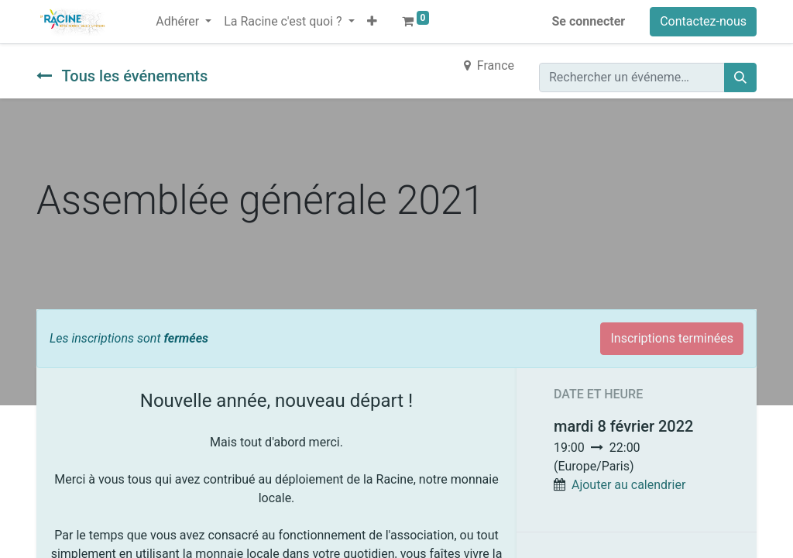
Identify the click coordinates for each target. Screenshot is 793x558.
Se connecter (589, 21)
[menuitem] (143, 12)
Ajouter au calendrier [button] (628, 484)
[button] (372, 21)
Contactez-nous (703, 21)
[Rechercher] (740, 77)
